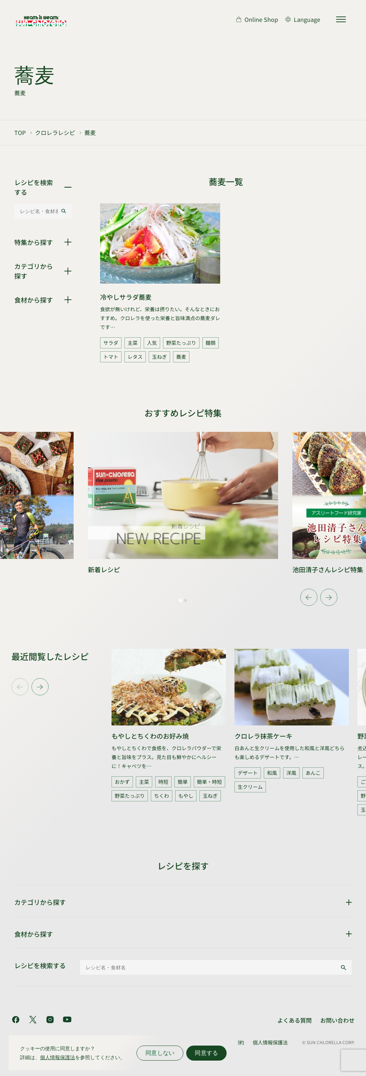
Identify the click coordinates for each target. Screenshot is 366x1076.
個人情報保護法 (270, 1042)
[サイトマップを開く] (341, 19)
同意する (206, 1053)
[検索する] (63, 211)
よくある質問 (294, 1020)
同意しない (159, 1053)
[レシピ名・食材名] (37, 211)
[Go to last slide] (308, 597)
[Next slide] (328, 597)
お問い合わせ (337, 1020)
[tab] (180, 601)
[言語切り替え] (302, 19)
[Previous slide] (20, 686)
